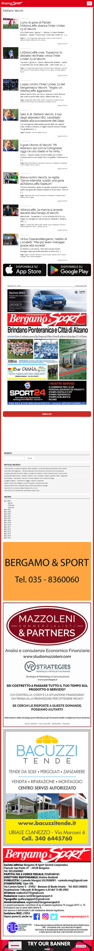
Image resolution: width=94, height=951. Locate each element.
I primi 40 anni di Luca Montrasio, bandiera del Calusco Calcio (21, 490)
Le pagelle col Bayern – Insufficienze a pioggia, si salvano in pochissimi (24, 481)
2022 (9, 516)
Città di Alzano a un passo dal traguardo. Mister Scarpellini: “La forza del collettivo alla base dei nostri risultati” (35, 468)
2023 (9, 514)
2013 (9, 536)
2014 (9, 533)
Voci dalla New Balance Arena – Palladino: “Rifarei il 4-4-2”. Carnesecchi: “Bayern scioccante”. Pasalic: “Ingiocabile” (35, 476)
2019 (9, 523)
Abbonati (47, 414)
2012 (9, 538)
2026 (9, 501)
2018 (9, 525)
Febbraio (11, 505)
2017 (9, 527)
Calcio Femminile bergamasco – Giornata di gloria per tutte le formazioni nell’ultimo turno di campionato (34, 471)
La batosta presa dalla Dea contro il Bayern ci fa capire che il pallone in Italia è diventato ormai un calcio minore (35, 473)
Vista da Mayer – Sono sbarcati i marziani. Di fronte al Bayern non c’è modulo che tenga (29, 478)
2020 (9, 520)
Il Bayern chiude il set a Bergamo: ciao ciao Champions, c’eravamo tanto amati (26, 483)
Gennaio (11, 507)
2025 (9, 509)
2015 (9, 531)
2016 (9, 529)
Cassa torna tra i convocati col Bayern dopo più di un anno (20, 488)
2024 (9, 512)
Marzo (10, 503)
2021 (9, 518)
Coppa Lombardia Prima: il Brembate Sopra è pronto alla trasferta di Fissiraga (25, 485)
